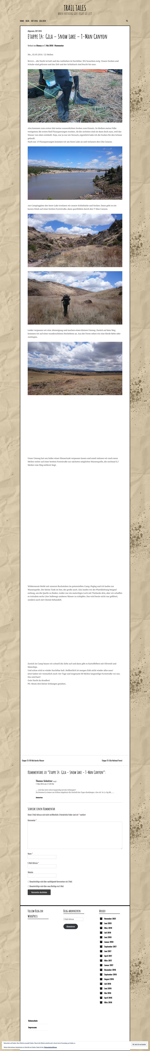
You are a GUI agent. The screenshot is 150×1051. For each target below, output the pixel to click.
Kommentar (32, 820)
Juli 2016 (107, 983)
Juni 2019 (108, 923)
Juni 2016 (108, 988)
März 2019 (108, 928)
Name (30, 853)
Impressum (32, 1027)
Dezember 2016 (110, 969)
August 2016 (109, 979)
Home (22, 21)
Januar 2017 (108, 965)
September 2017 (110, 946)
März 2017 (108, 960)
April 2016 (108, 997)
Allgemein (31, 31)
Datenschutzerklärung (50, 1047)
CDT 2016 (34, 21)
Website (30, 872)
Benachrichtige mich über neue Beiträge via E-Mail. (47, 886)
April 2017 (108, 955)
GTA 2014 (42, 21)
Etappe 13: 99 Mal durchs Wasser (33, 760)
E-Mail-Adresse (33, 863)
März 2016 (108, 1002)
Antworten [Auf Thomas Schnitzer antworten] (39, 797)
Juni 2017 (107, 951)
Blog (27, 21)
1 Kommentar (59, 45)
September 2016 (110, 974)
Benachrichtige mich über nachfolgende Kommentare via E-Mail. (51, 881)
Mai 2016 (107, 993)
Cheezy (39, 45)
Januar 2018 (108, 942)
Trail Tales (75, 8)
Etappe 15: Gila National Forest (112, 760)
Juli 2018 (107, 932)
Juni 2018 (108, 937)
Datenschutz (33, 1020)
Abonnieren (70, 926)
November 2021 (110, 918)
